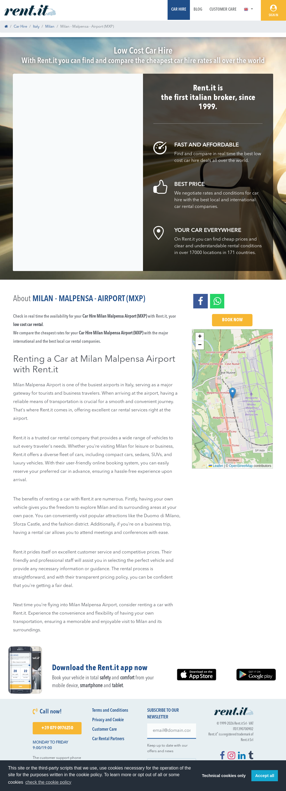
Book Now (232, 320)
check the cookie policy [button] (48, 782)
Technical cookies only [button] (224, 775)
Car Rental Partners (108, 739)
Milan (49, 26)
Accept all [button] (264, 775)
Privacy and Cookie (108, 720)
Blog (198, 10)
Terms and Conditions (110, 710)
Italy (36, 26)
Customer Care (223, 10)
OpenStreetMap (241, 466)
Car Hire (178, 10)
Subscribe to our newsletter (163, 714)
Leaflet (216, 466)
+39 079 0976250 (57, 728)
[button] (248, 9)
